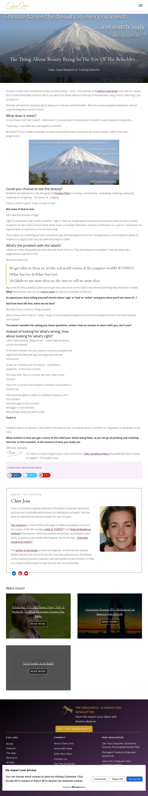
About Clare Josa (64, 740)
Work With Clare (63, 745)
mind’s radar (48, 289)
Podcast (11, 745)
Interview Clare (63, 750)
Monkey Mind (62, 190)
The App (11, 750)
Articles (10, 759)
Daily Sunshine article (96, 450)
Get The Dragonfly (64, 760)
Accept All (134, 779)
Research (11, 754)
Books (9, 740)
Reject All (117, 779)
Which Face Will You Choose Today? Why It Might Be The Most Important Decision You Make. (38, 609)
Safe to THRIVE (54, 526)
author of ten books (27, 547)
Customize (100, 779)
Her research (18, 522)
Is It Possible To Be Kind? (38, 661)
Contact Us (60, 756)
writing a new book (107, 88)
